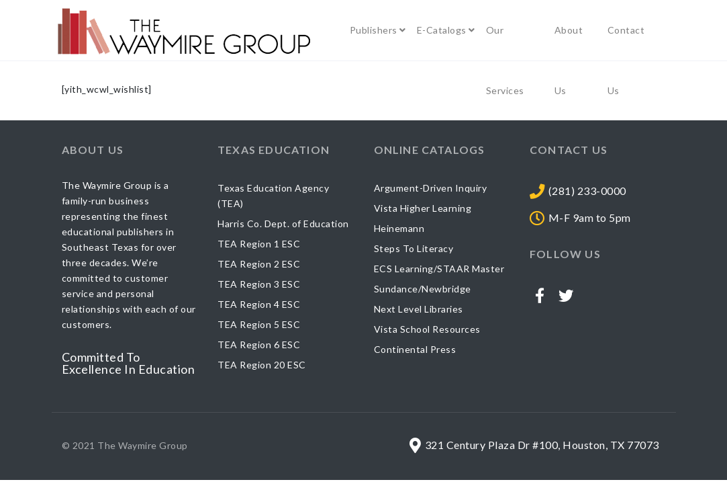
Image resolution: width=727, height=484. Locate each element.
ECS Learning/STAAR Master (439, 268)
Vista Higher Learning (423, 208)
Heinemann (399, 228)
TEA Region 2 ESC (258, 264)
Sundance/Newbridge (422, 288)
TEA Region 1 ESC (258, 243)
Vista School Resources (427, 329)
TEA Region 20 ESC (261, 364)
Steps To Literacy (414, 248)
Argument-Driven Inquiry (430, 188)
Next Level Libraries (418, 309)
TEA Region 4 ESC (258, 304)
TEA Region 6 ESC (258, 344)
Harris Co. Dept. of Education (283, 223)
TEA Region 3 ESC (258, 284)
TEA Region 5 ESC (258, 324)
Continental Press (415, 349)
